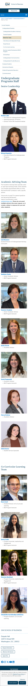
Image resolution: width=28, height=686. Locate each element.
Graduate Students (7, 64)
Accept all (22, 682)
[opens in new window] (2, 663)
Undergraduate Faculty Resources (11, 60)
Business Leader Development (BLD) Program (12, 51)
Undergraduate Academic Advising (11, 31)
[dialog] (14, 678)
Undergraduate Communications (11, 57)
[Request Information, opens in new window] (7, 647)
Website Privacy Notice (18, 674)
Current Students (8, 18)
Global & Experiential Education (10, 70)
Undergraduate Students (18, 18)
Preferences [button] (22, 679)
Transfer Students (7, 34)
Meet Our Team (7, 37)
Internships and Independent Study (11, 40)
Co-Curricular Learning (8, 47)
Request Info (14, 10)
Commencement (6, 73)
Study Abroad (6, 43)
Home (2, 18)
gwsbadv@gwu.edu (6, 201)
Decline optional (13, 682)
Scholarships (6, 54)
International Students (7, 67)
